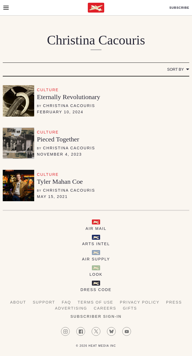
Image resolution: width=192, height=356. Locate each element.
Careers (105, 308)
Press (174, 302)
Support (44, 302)
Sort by (175, 69)
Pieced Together (58, 139)
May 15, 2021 (52, 196)
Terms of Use (95, 302)
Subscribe (179, 7)
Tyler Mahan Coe (60, 181)
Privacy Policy (139, 302)
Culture (48, 90)
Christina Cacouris (69, 105)
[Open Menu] (6, 7)
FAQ (66, 302)
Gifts (130, 308)
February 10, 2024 (60, 112)
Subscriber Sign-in (95, 316)
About (18, 302)
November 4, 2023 (59, 154)
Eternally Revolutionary (68, 96)
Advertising (71, 308)
